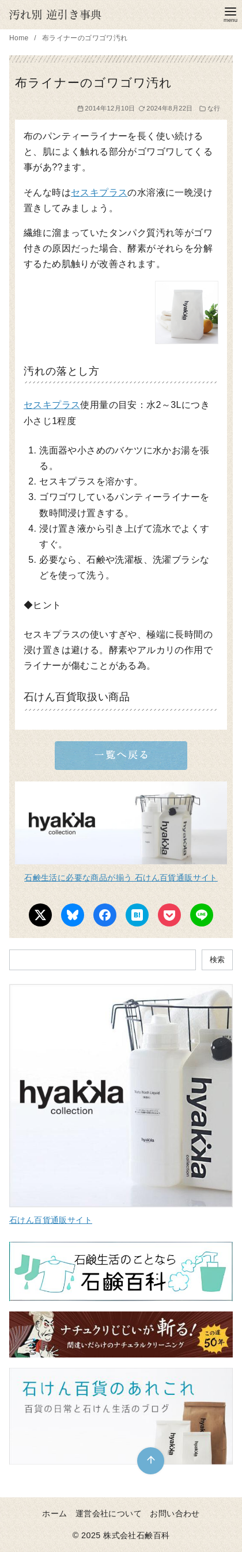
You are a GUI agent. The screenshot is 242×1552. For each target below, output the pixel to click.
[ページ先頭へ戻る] (150, 1460)
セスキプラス (99, 192)
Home (20, 38)
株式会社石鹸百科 (136, 1535)
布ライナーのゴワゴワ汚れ (85, 38)
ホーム (54, 1513)
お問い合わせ (174, 1513)
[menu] (230, 13)
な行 (214, 108)
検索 (217, 959)
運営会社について (108, 1513)
